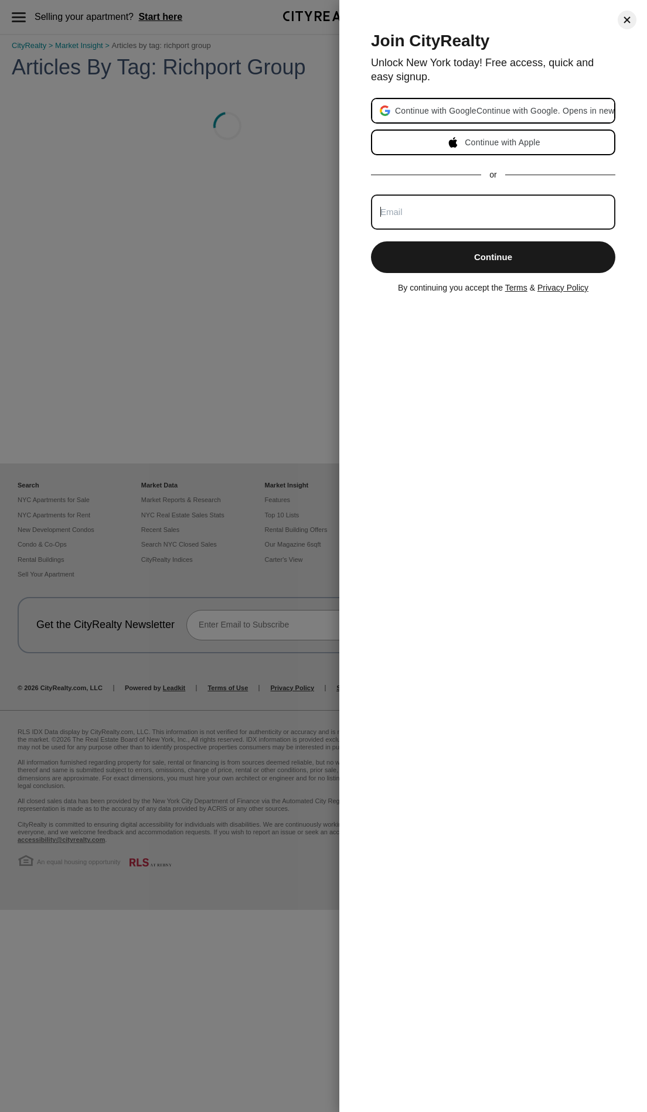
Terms (516, 287)
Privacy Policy (562, 287)
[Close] (627, 20)
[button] (504, 110)
